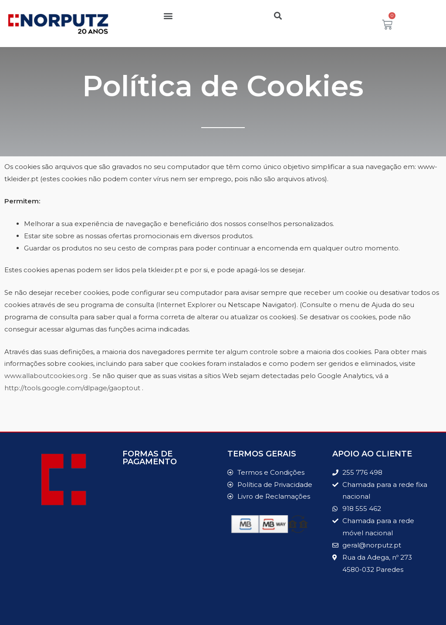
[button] (168, 15)
